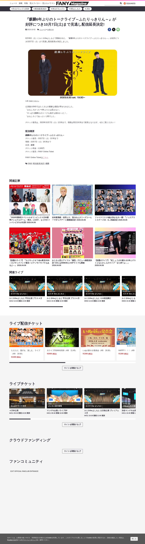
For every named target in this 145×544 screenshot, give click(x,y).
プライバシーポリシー (51, 516)
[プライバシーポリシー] (29, 540)
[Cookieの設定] (12, 540)
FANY (30, 163)
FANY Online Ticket (18, 523)
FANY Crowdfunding (19, 530)
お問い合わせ (79, 519)
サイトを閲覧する (72, 366)
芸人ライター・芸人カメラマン (42, 3)
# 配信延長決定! (40, 9)
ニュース (13, 3)
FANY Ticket (16, 519)
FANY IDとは (40, 503)
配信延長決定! (39, 163)
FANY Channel (17, 526)
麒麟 (47, 163)
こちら (45, 157)
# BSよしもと (74, 9)
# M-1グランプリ (58, 9)
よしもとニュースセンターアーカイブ (119, 517)
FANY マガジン (34, 101)
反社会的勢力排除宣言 (51, 519)
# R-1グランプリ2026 (20, 9)
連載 (20, 3)
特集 (26, 3)
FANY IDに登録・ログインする (104, 503)
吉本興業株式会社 (81, 516)
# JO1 (87, 9)
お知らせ (50, 29)
